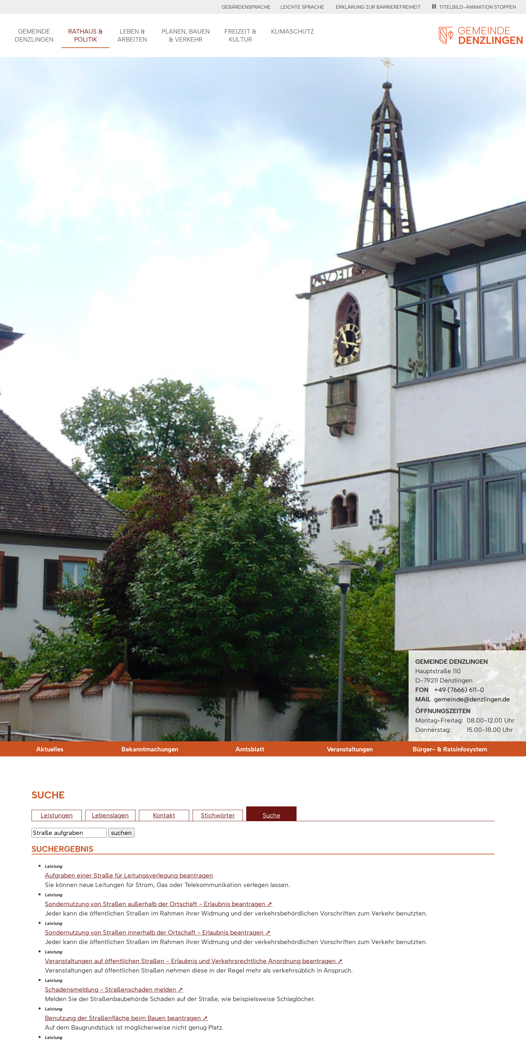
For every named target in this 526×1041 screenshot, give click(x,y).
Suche (271, 815)
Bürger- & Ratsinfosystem (450, 749)
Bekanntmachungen (149, 749)
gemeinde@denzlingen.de (472, 699)
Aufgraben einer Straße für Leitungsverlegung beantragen (129, 875)
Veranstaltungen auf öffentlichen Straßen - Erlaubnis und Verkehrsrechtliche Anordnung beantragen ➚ (194, 961)
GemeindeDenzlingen (34, 35)
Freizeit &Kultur (240, 35)
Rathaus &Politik (85, 35)
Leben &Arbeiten (132, 35)
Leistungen (57, 815)
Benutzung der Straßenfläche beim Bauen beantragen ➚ (126, 1018)
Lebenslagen (110, 815)
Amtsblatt (249, 749)
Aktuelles (49, 749)
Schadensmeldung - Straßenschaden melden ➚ (114, 989)
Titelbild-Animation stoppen (474, 7)
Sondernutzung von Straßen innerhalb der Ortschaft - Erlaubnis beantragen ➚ (158, 932)
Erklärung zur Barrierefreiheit (378, 7)
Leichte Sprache (302, 7)
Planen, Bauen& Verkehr (186, 35)
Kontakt (164, 815)
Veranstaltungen (350, 749)
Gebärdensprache (246, 7)
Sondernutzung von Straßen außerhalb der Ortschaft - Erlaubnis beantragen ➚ (158, 904)
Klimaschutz (292, 31)
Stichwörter (218, 815)
